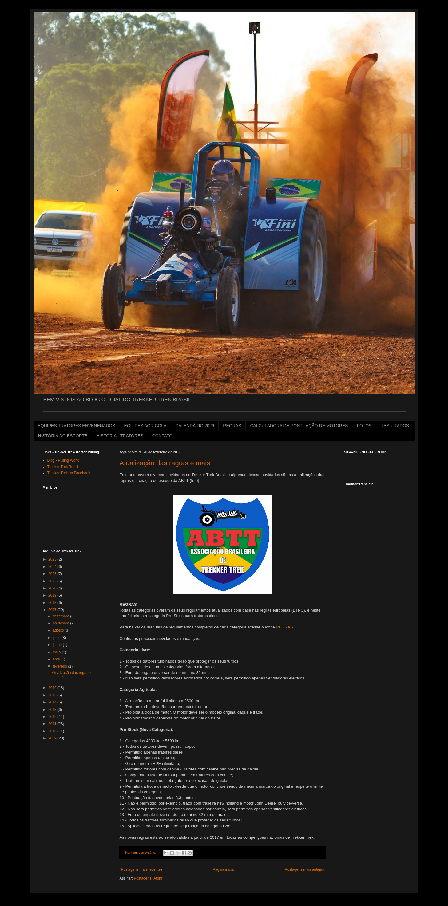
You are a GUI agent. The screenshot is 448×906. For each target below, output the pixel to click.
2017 (52, 610)
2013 (52, 709)
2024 (52, 567)
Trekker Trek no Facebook (68, 473)
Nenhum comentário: (141, 852)
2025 (52, 559)
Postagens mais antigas (304, 869)
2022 (52, 581)
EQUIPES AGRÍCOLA (145, 425)
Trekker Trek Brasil (62, 467)
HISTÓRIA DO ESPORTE (63, 435)
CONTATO (162, 435)
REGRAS (232, 425)
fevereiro (60, 666)
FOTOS (364, 425)
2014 (52, 702)
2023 (52, 574)
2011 (52, 724)
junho (58, 645)
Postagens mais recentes (142, 869)
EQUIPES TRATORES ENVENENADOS (76, 425)
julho (57, 638)
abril (57, 659)
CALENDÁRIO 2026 (194, 425)
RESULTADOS (394, 425)
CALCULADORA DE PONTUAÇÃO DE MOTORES (299, 425)
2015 (52, 695)
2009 (52, 738)
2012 (52, 717)
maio (57, 652)
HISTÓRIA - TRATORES (119, 435)
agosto (59, 630)
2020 (52, 588)
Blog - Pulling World (63, 460)
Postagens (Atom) (148, 878)
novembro (61, 623)
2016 (52, 688)
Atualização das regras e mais (165, 463)
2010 (52, 731)
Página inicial (224, 869)
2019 (52, 595)
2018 (52, 603)
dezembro (61, 616)
